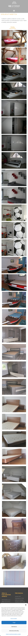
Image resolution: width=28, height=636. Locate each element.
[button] (26, 605)
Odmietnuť (14, 626)
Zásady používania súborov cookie (13, 634)
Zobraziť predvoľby (14, 630)
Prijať (14, 622)
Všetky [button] (12, 27)
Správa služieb (14, 618)
